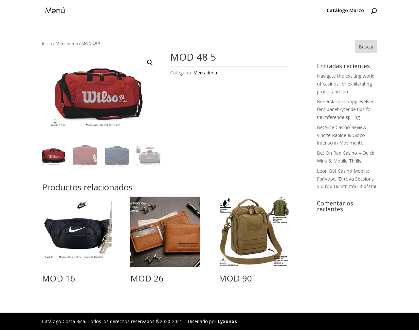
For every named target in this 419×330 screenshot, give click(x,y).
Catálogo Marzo (345, 10)
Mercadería (67, 44)
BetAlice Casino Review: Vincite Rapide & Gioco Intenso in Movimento (342, 135)
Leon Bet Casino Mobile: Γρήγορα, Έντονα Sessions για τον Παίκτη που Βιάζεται (346, 179)
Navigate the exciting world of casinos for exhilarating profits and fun (345, 84)
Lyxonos (227, 321)
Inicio (47, 44)
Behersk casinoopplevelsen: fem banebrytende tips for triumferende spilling (346, 109)
